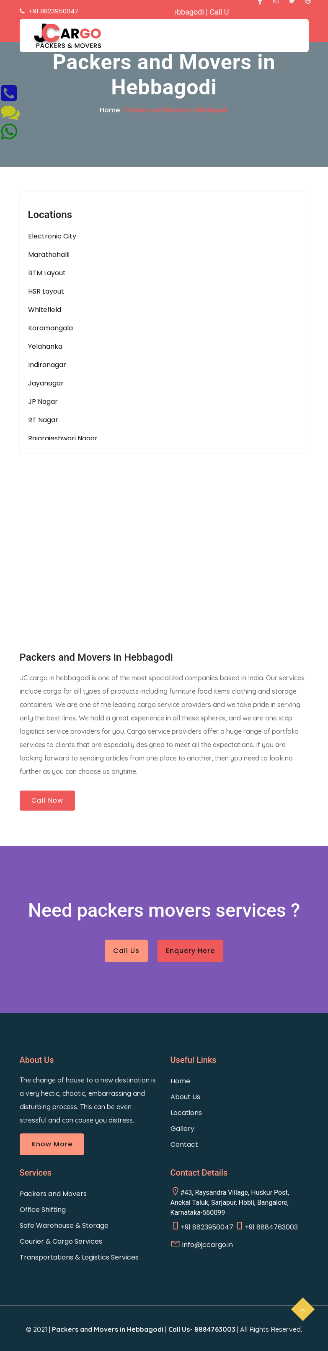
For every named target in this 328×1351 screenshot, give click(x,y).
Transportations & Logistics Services (79, 1257)
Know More (51, 1144)
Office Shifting (43, 1209)
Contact (184, 1144)
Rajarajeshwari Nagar (63, 438)
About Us (185, 1097)
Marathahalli (49, 254)
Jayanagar (46, 383)
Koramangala (50, 328)
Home (110, 110)
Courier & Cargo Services (61, 1241)
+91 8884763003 (266, 1226)
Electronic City (52, 236)
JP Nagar (43, 401)
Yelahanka (45, 346)
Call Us (126, 951)
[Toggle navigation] (269, 42)
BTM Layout (47, 273)
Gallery (182, 1128)
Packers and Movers (53, 1194)
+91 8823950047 (201, 1226)
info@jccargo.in (201, 1244)
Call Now (47, 800)
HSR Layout (46, 291)
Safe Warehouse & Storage (64, 1225)
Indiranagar (47, 365)
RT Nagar (43, 420)
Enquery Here (190, 951)
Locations (186, 1113)
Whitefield (44, 309)
